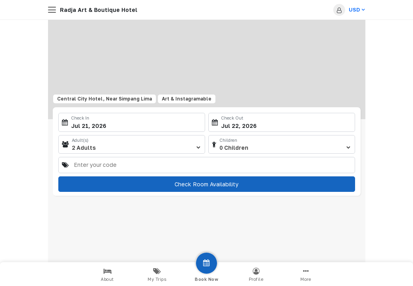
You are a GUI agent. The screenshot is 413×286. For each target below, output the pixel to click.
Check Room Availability (206, 184)
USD (357, 9)
